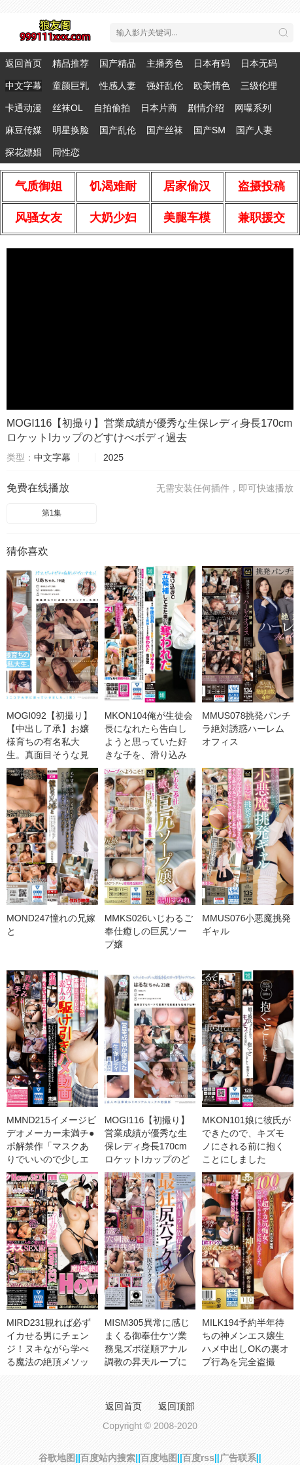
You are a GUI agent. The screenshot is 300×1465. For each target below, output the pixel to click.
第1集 (52, 513)
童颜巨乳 (70, 85)
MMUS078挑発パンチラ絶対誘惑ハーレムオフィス (246, 728)
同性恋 (66, 152)
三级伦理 (259, 85)
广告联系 (238, 1458)
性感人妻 (117, 85)
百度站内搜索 (107, 1458)
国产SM (209, 130)
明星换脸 (70, 130)
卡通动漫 (23, 108)
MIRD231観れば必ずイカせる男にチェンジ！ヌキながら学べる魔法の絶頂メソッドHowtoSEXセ (49, 1348)
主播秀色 (164, 63)
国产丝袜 (164, 130)
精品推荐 (70, 63)
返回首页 (23, 63)
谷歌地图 (57, 1458)
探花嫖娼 (23, 152)
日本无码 (259, 63)
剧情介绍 (206, 108)
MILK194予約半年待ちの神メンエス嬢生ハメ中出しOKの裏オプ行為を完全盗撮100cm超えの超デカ (245, 1348)
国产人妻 (254, 130)
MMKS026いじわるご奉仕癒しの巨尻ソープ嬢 (149, 931)
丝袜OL (67, 108)
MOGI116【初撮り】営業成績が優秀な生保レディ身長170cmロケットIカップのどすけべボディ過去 (147, 1146)
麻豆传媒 (23, 130)
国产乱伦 (117, 130)
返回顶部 (176, 1406)
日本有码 (211, 63)
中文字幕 (23, 85)
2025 (113, 457)
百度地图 (159, 1458)
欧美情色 (211, 85)
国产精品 (117, 63)
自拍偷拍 (111, 108)
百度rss (198, 1458)
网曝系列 (253, 108)
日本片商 (159, 108)
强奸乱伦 (164, 85)
